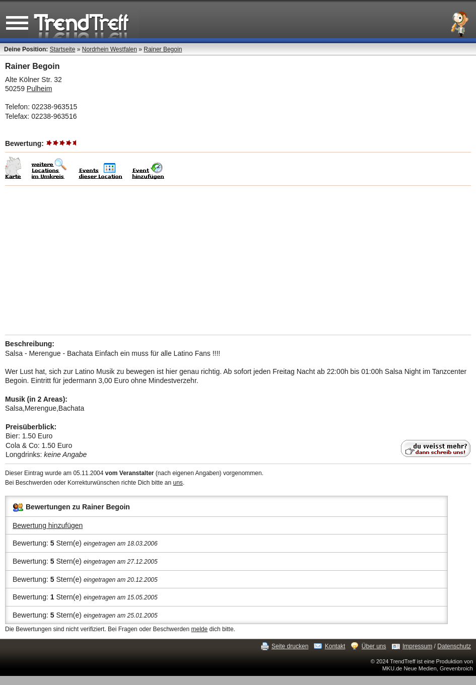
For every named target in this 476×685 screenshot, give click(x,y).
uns (178, 482)
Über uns (374, 646)
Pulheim (39, 89)
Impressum (417, 646)
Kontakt (335, 646)
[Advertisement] (238, 260)
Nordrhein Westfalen (109, 49)
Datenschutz (454, 646)
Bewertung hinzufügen (48, 525)
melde (199, 629)
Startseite (63, 49)
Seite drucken (289, 646)
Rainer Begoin (163, 49)
